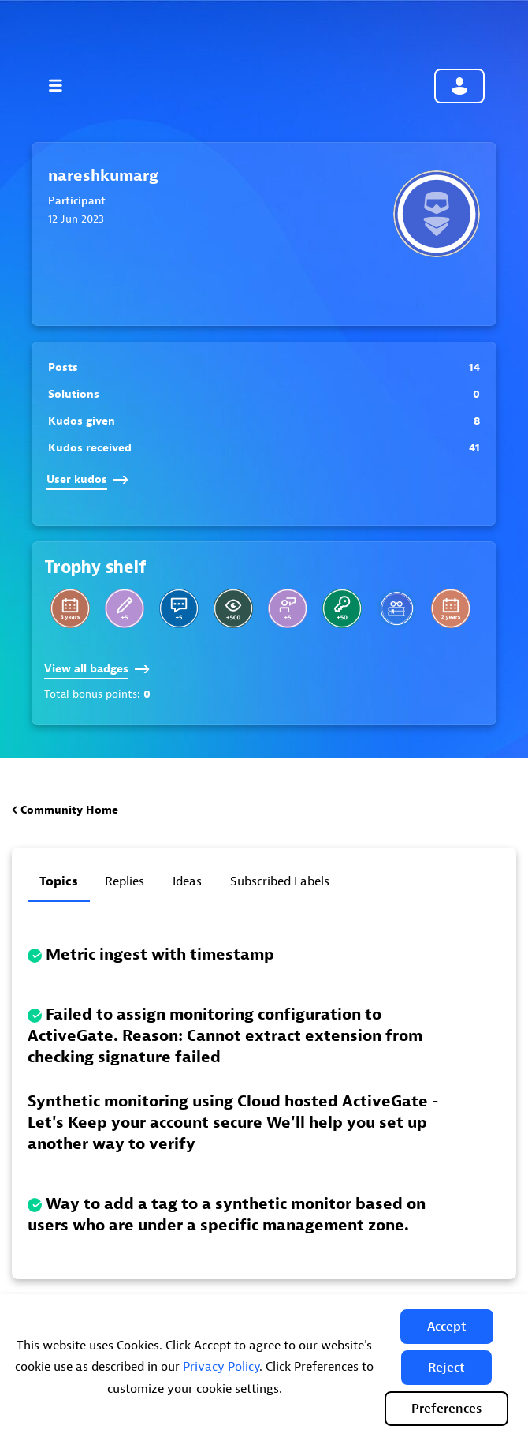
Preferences (446, 1409)
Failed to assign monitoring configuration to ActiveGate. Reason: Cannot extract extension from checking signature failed (225, 1036)
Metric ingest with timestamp (160, 954)
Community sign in (459, 86)
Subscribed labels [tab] (279, 881)
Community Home (69, 810)
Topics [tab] (58, 881)
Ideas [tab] (187, 881)
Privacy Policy (221, 1367)
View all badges (97, 669)
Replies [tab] (124, 881)
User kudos (87, 479)
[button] (446, 1326)
